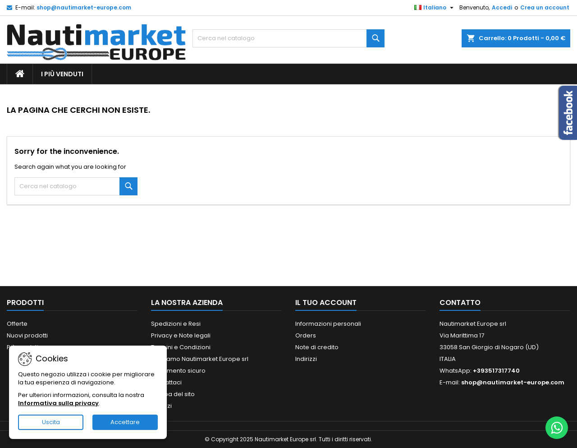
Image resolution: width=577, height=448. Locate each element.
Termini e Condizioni (181, 347)
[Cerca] (288, 38)
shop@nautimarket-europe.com (84, 7)
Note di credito (317, 347)
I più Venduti (62, 74)
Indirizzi (306, 359)
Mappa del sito (173, 394)
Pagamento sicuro (178, 370)
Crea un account (544, 7)
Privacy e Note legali (181, 335)
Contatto (460, 302)
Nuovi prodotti (27, 335)
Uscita (51, 422)
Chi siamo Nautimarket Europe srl (199, 359)
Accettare (125, 422)
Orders (305, 335)
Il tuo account (326, 302)
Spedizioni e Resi (176, 323)
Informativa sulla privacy (58, 403)
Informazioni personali (328, 323)
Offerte (17, 323)
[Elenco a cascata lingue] (435, 7)
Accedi (502, 7)
